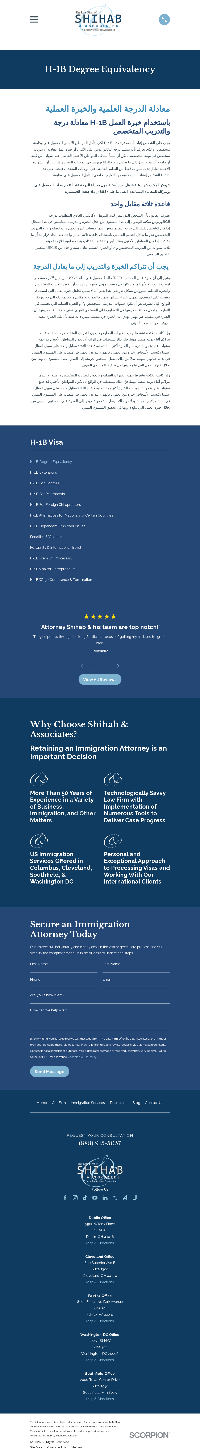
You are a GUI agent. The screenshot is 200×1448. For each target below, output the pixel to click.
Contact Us (154, 1106)
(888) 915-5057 (100, 1146)
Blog (136, 1106)
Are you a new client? (47, 996)
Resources (118, 1106)
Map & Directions (100, 1246)
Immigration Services (88, 1106)
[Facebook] (65, 1200)
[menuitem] (100, 461)
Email (107, 980)
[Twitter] (114, 1200)
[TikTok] (85, 1200)
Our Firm (59, 1106)
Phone (35, 980)
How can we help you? (48, 1012)
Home (42, 1106)
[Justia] (134, 1200)
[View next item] (119, 666)
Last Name (111, 964)
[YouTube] (94, 1200)
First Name (39, 964)
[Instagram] (75, 1200)
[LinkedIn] (105, 1200)
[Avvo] (125, 1200)
